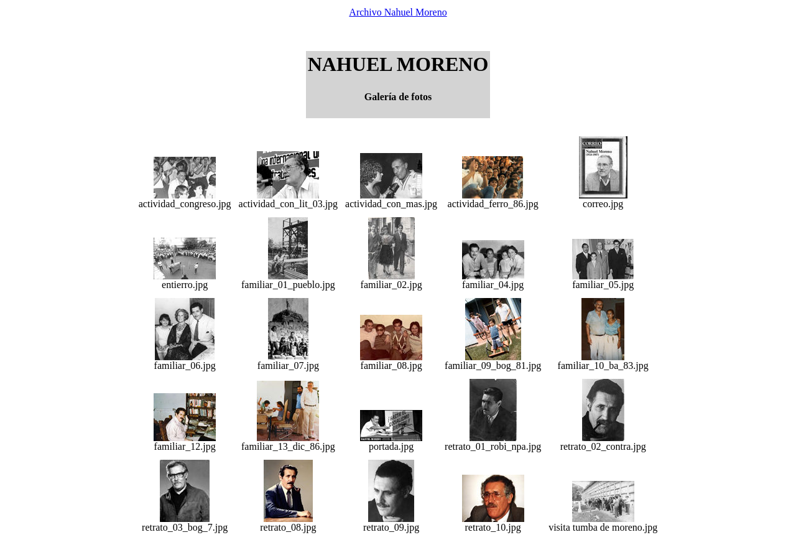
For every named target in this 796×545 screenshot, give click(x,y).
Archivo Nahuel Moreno (398, 12)
